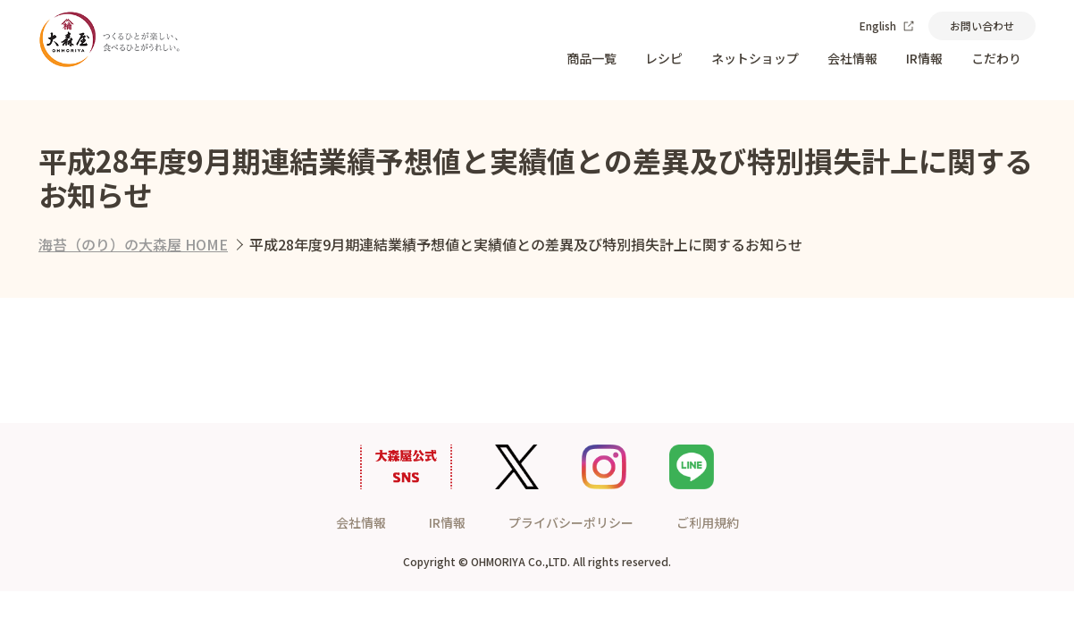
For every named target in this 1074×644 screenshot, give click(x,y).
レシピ (664, 58)
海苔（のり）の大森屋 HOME (133, 244)
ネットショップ (755, 58)
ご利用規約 (707, 522)
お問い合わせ (982, 25)
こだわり (996, 58)
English (887, 25)
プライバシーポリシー (570, 522)
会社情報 (852, 58)
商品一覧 (591, 58)
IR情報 (924, 58)
